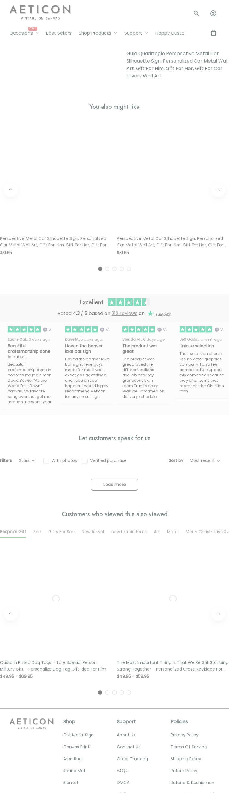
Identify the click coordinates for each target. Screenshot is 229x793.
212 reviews (124, 157)
